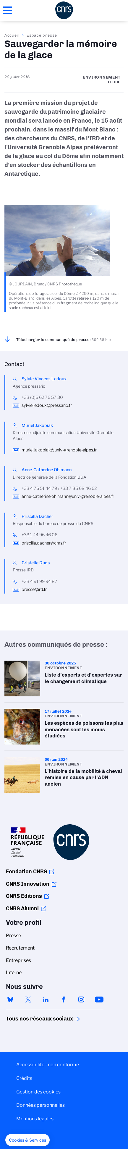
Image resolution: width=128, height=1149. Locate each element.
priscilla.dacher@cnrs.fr (44, 543)
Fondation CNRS (26, 871)
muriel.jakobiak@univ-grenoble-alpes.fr (59, 450)
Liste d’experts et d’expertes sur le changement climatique (64, 678)
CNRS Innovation (27, 884)
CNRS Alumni (22, 908)
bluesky (10, 999)
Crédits (24, 1078)
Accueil (12, 35)
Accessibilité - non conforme (47, 1064)
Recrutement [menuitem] (20, 948)
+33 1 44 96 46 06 (39, 534)
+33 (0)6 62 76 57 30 (42, 397)
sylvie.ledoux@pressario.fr (47, 405)
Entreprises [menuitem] (18, 960)
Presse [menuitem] (13, 935)
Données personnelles (40, 1105)
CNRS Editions (24, 896)
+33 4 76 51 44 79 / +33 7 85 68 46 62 (59, 488)
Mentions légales (35, 1119)
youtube (99, 999)
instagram (81, 999)
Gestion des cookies (38, 1092)
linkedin (45, 999)
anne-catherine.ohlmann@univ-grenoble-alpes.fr (68, 496)
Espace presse (42, 35)
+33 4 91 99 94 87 (39, 581)
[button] (27, 1140)
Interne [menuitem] (14, 972)
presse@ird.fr (34, 589)
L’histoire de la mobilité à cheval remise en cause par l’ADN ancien (64, 775)
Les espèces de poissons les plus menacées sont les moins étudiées (64, 727)
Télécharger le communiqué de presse (63, 339)
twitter (28, 999)
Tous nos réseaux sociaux (29, 1018)
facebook (63, 999)
